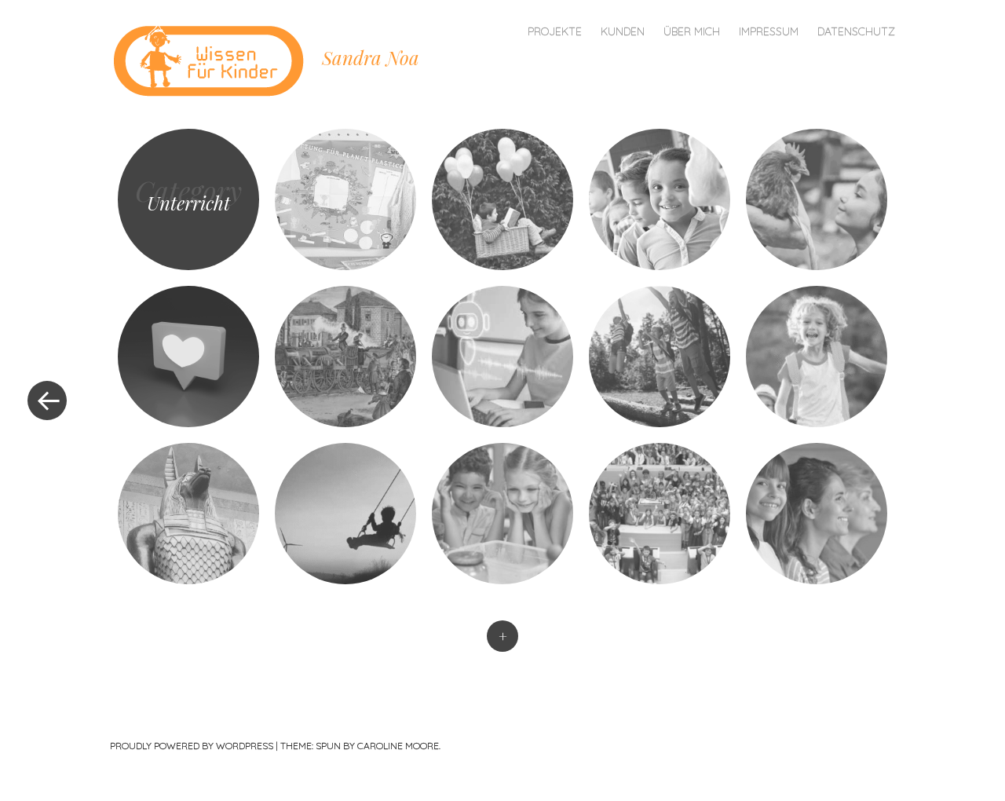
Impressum (769, 31)
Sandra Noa (370, 57)
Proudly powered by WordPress (191, 746)
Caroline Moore (398, 746)
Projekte (555, 31)
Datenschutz (856, 31)
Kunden (623, 31)
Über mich (691, 31)
